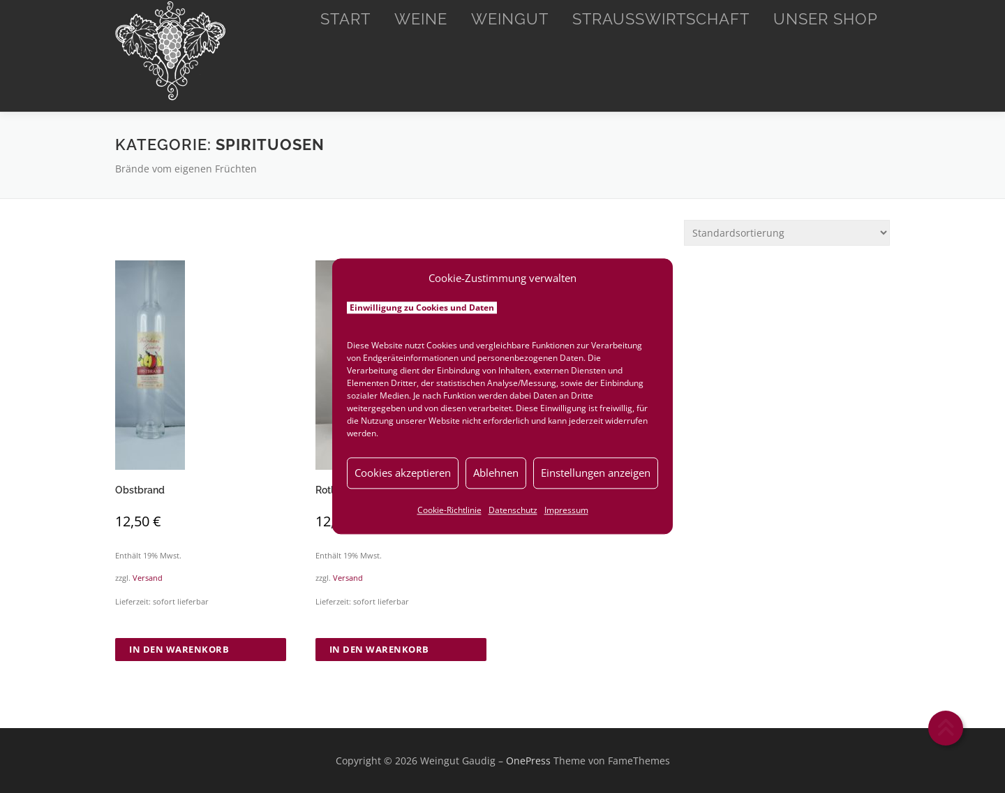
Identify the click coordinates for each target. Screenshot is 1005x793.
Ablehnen (496, 473)
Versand (148, 577)
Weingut (510, 19)
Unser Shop (825, 19)
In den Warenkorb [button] (179, 649)
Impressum (566, 510)
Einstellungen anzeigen (595, 473)
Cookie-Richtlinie (449, 510)
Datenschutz (513, 510)
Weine (420, 19)
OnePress (528, 760)
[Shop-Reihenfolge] (787, 233)
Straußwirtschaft (661, 19)
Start (345, 19)
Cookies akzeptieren (403, 473)
